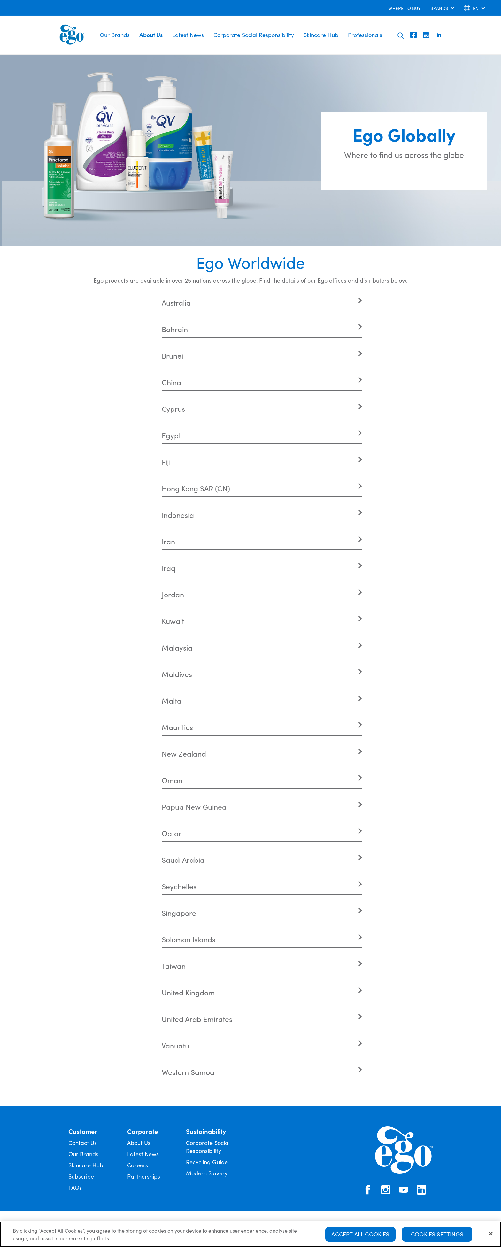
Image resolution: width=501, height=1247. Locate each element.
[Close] (491, 1234)
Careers (137, 1165)
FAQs (75, 1187)
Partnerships (143, 1176)
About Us (151, 35)
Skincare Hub (321, 35)
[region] (250, 1234)
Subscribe (81, 1176)
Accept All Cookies (360, 1234)
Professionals (365, 35)
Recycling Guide (207, 1162)
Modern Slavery (206, 1173)
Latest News (188, 35)
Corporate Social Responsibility (253, 35)
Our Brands (115, 35)
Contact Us (82, 1143)
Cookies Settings (437, 1234)
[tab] (262, 302)
